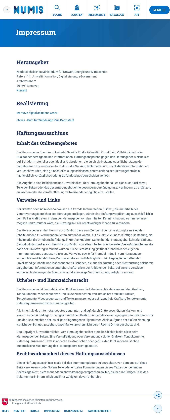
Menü (159, 10)
